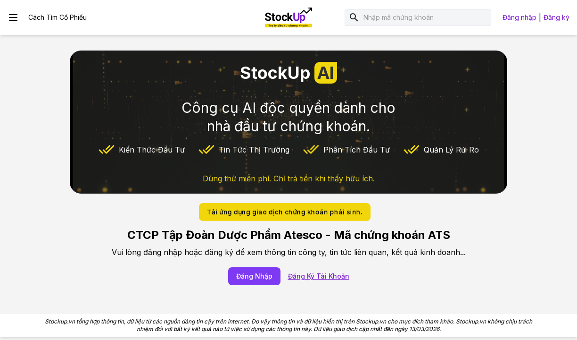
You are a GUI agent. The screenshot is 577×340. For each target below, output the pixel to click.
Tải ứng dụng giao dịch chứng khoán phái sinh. (285, 212)
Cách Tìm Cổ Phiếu (57, 17)
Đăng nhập (519, 17)
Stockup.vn (60, 321)
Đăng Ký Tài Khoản (318, 276)
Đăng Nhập (254, 276)
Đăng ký (556, 17)
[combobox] (425, 17)
